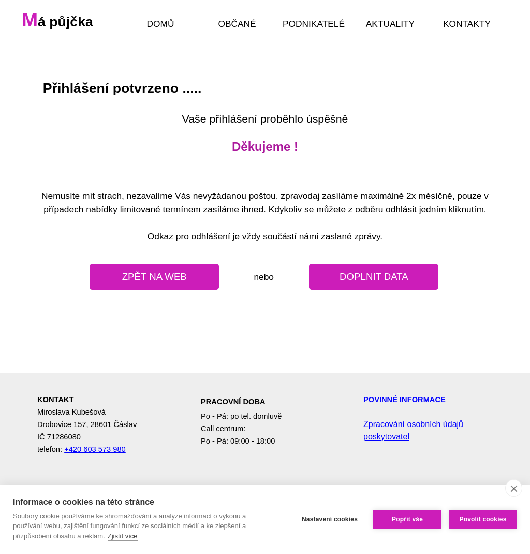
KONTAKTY (467, 24)
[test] (154, 277)
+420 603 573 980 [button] (95, 449)
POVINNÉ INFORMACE (404, 399)
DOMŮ (160, 24)
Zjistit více (123, 536)
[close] (513, 488)
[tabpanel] (265, 123)
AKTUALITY (390, 24)
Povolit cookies (482, 519)
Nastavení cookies (330, 519)
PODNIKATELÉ (314, 24)
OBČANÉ (237, 24)
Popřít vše (407, 519)
